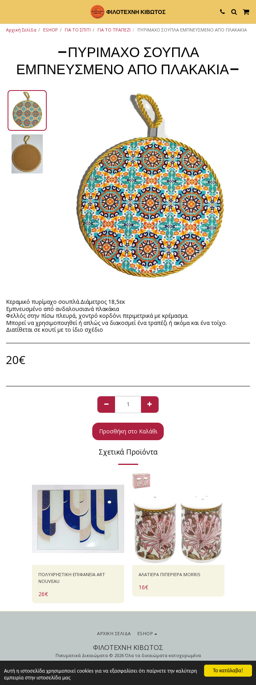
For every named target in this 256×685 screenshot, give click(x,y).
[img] (78, 519)
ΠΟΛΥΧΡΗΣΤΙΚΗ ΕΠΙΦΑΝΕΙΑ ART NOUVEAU (71, 577)
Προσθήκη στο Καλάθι (128, 431)
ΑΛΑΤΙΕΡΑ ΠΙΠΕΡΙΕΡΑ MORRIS (169, 574)
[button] (9, 11)
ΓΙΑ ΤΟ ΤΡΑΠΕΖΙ (114, 30)
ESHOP (50, 30)
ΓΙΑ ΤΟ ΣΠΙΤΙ (78, 30)
